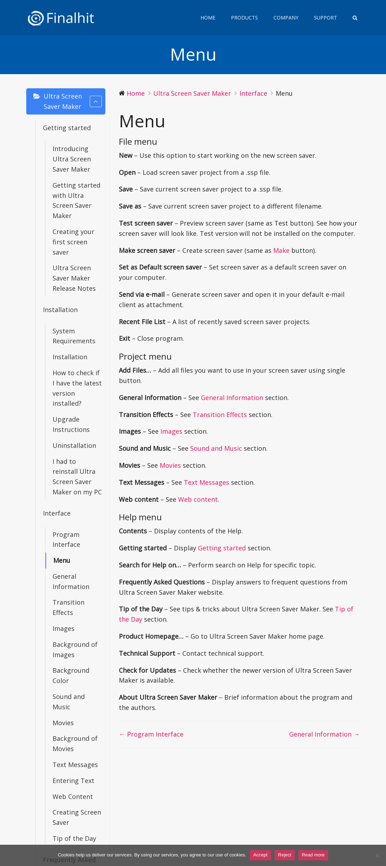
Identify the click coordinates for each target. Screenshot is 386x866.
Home (207, 17)
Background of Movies (75, 743)
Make (281, 250)
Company (286, 17)
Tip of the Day (74, 838)
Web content (198, 499)
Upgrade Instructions (71, 424)
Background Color (71, 675)
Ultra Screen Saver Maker (73, 101)
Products (244, 17)
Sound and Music (69, 701)
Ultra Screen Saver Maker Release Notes (74, 278)
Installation (60, 309)
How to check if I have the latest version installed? (77, 387)
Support (325, 17)
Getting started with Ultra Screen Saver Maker (76, 200)
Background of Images (75, 649)
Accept (260, 854)
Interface (57, 513)
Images (64, 628)
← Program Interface (151, 734)
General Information (71, 581)
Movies (63, 722)
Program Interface (66, 539)
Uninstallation (74, 445)
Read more (313, 854)
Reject (284, 854)
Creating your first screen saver (73, 241)
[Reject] (377, 855)
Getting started (67, 127)
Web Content (73, 796)
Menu (61, 560)
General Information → (324, 734)
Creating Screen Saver (77, 817)
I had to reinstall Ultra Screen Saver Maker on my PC (77, 476)
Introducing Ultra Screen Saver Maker (72, 158)
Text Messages (75, 764)
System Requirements (74, 336)
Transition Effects (68, 607)
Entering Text (73, 780)
